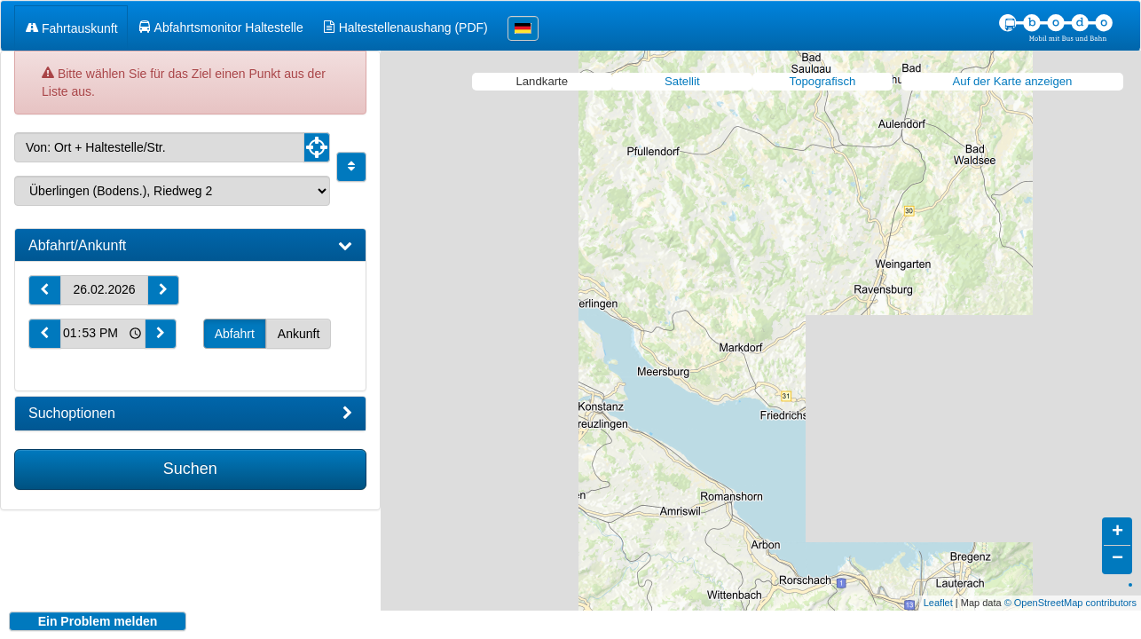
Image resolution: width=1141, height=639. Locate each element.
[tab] (190, 246)
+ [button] (1117, 519)
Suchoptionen (190, 414)
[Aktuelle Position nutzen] (316, 147)
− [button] (1117, 545)
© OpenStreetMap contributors (1070, 589)
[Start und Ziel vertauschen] (351, 167)
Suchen (190, 468)
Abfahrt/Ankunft (190, 246)
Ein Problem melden (98, 621)
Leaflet (938, 589)
